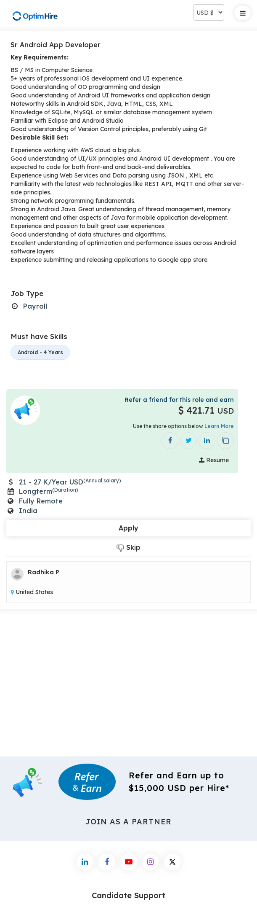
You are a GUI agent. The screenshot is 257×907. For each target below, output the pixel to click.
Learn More (219, 426)
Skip (128, 547)
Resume (214, 460)
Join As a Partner (128, 821)
